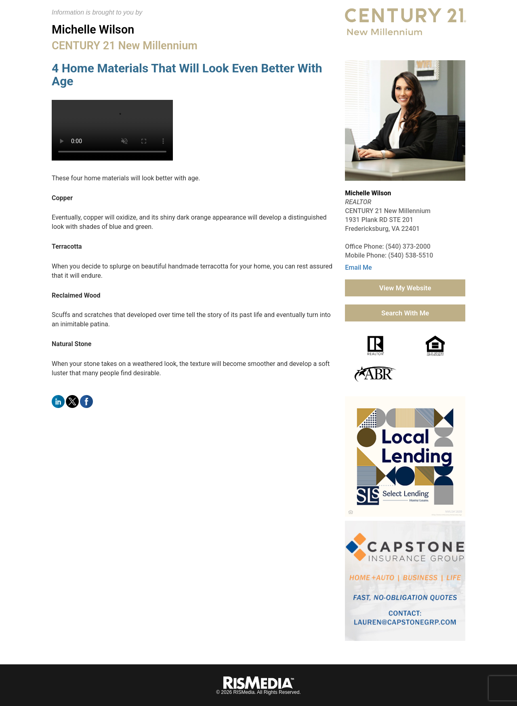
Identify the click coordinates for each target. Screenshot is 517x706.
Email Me (358, 267)
